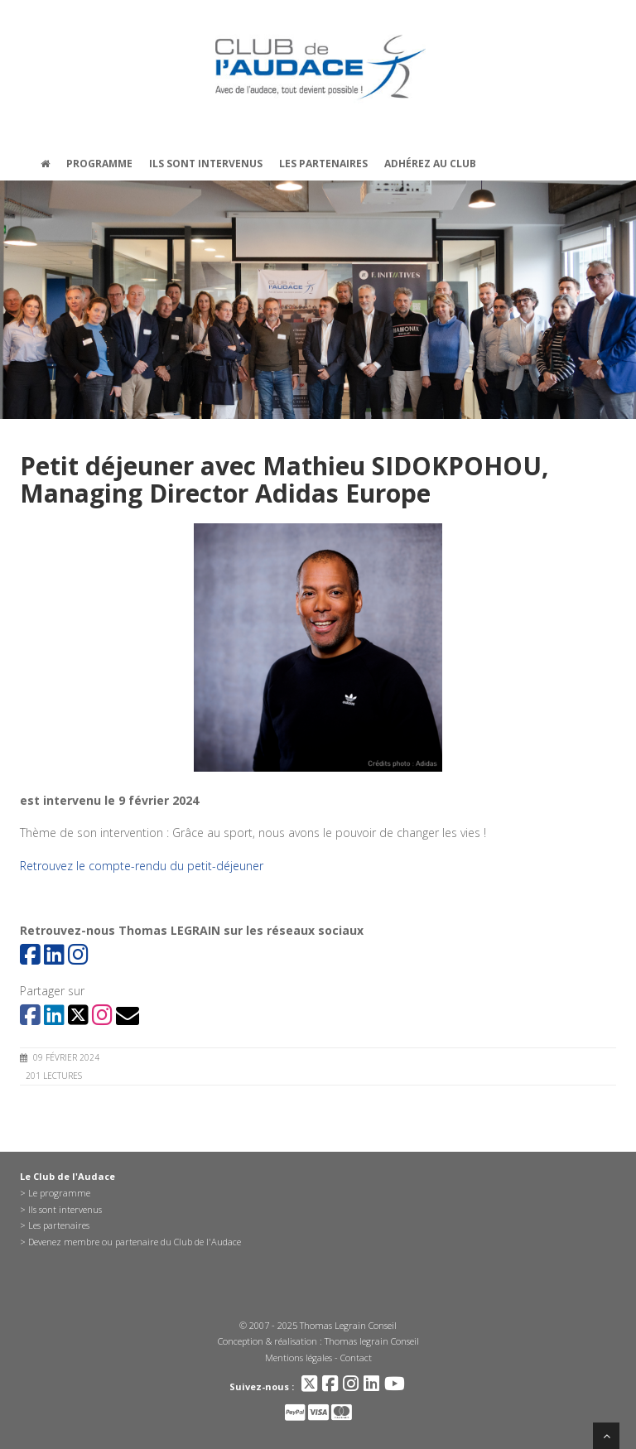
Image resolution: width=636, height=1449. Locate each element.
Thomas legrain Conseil (372, 1341)
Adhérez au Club (430, 163)
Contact (356, 1357)
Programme (99, 163)
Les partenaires (323, 163)
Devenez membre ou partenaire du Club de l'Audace (134, 1241)
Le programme (59, 1193)
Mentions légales (298, 1357)
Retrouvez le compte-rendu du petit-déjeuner (141, 866)
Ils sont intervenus (206, 163)
